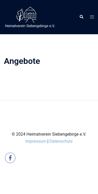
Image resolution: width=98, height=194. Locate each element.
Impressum (36, 141)
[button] (81, 17)
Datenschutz (61, 141)
